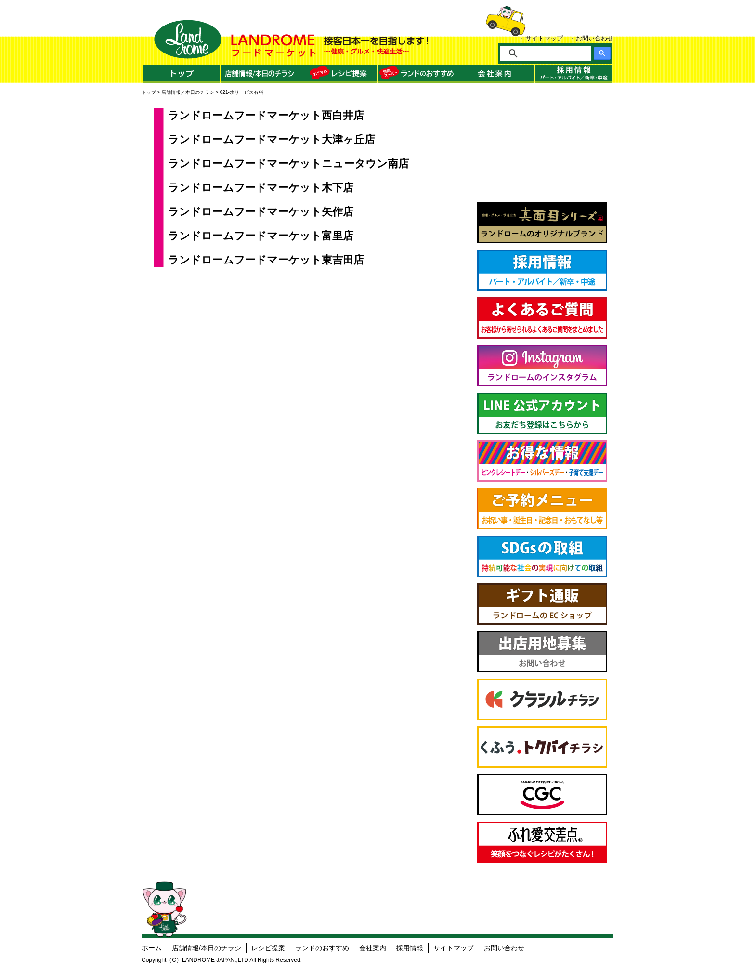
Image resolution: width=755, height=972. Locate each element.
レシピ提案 (268, 948)
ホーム (152, 948)
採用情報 (409, 948)
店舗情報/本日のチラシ (206, 948)
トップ (149, 92)
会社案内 (372, 948)
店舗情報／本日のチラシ (187, 92)
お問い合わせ (594, 38)
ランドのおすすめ (322, 948)
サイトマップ (544, 38)
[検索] (552, 53)
